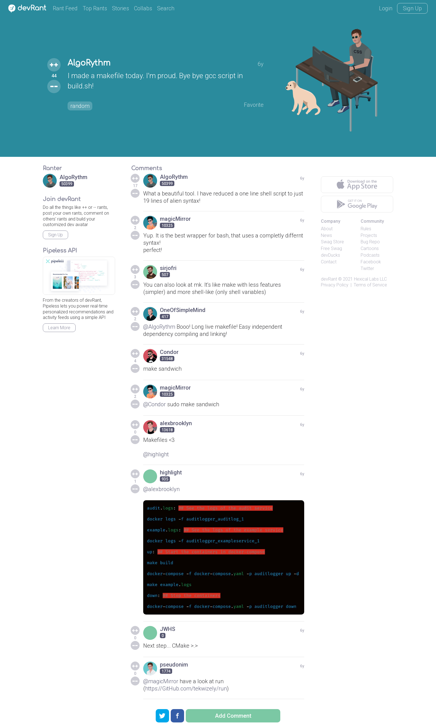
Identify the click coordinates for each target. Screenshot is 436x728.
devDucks (330, 255)
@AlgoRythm (159, 326)
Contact (328, 261)
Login (385, 8)
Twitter (367, 268)
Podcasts (370, 255)
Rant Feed (65, 8)
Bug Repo (370, 241)
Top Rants (95, 8)
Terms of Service (370, 285)
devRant (329, 279)
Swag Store (332, 241)
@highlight (156, 454)
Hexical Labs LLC (370, 279)
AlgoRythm (89, 63)
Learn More (59, 327)
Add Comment (233, 715)
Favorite (254, 104)
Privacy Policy (334, 285)
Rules (366, 228)
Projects (369, 235)
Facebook (371, 261)
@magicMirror (160, 681)
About (327, 228)
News (326, 235)
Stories (120, 8)
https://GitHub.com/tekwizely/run (186, 688)
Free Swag (331, 248)
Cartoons (370, 248)
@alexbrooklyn (161, 489)
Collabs (143, 8)
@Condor (154, 404)
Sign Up (412, 8)
